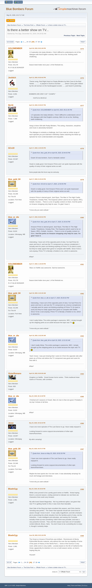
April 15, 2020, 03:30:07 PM (37, 105)
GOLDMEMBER (15, 48)
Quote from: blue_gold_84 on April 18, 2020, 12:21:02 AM (51, 340)
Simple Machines (21, 585)
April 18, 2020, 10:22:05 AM (37, 335)
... (25, 42)
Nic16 (10, 105)
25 (30, 42)
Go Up (9, 562)
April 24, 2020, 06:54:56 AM (37, 373)
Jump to (54, 572)
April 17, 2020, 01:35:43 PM (37, 179)
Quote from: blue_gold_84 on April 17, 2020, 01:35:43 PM (51, 222)
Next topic (81, 35)
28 (39, 42)
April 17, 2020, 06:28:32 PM (37, 217)
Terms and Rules (76, 585)
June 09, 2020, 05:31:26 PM (37, 535)
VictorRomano (14, 373)
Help (68, 585)
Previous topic (69, 35)
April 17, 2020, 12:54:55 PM (37, 148)
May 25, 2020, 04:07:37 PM (37, 448)
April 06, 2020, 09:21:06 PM (37, 48)
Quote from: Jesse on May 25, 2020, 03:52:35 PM (49, 453)
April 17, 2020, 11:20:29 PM (37, 264)
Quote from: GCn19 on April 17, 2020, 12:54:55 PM (49, 184)
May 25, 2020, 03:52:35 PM (37, 423)
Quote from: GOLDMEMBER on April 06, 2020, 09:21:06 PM (52, 110)
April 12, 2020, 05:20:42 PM (37, 77)
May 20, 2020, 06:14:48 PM (37, 396)
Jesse (10, 423)
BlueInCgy (13, 489)
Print (83, 42)
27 (36, 42)
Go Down (10, 42)
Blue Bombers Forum (19, 9)
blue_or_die (13, 217)
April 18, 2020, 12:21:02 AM (37, 293)
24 (27, 42)
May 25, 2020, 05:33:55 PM (37, 489)
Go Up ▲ (84, 585)
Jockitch (12, 78)
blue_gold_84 (14, 179)
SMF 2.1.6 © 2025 (10, 585)
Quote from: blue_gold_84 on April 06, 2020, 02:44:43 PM (51, 153)
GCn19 (11, 148)
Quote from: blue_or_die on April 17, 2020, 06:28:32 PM (51, 298)
